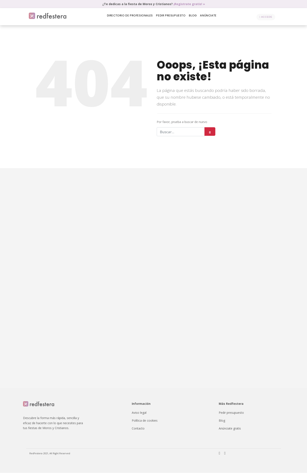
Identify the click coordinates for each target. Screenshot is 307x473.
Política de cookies (145, 421)
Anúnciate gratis (230, 429)
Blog (194, 17)
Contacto (138, 429)
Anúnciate (211, 17)
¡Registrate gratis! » (189, 4)
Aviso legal (139, 413)
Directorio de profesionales (127, 17)
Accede (265, 17)
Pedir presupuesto (170, 17)
